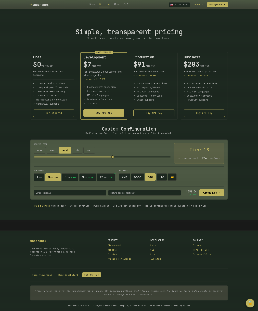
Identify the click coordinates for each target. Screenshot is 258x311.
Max (89, 150)
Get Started (54, 113)
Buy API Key (104, 113)
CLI (125, 4)
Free (39, 150)
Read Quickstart (68, 275)
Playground (217, 4)
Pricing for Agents (119, 258)
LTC (161, 177)
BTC (150, 177)
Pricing (104, 4)
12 (106, 177)
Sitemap (197, 245)
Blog (116, 4)
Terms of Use (201, 249)
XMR (124, 177)
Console (197, 4)
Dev (52, 150)
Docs (92, 4)
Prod (65, 150)
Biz (77, 150)
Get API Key (91, 275)
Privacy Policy (202, 254)
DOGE (137, 177)
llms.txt (155, 258)
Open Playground (42, 275)
